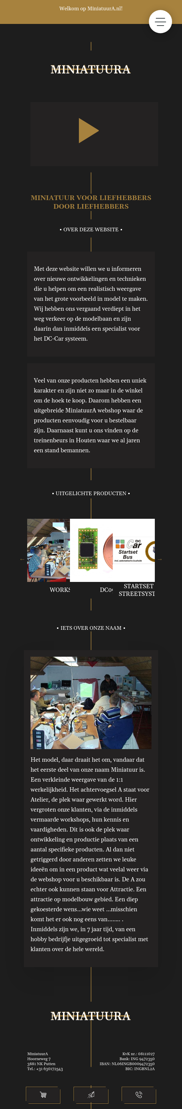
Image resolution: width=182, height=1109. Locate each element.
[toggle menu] (160, 21)
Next (159, 559)
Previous (22, 559)
